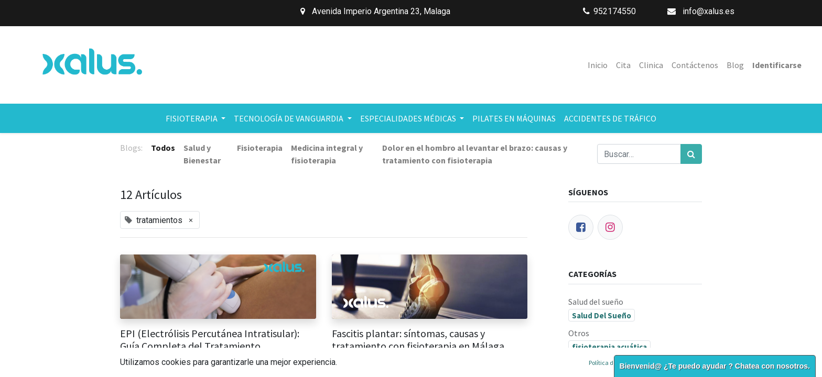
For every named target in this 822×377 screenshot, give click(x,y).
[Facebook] (580, 227)
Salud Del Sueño (601, 315)
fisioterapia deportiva (612, 367)
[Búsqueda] (691, 154)
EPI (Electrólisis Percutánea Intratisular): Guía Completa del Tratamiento (209, 339)
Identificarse (777, 65)
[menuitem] (597, 64)
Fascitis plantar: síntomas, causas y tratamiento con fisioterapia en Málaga (418, 339)
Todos (163, 147)
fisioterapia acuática (609, 347)
